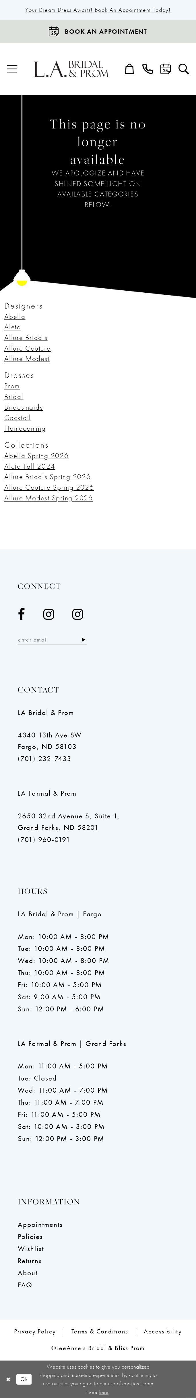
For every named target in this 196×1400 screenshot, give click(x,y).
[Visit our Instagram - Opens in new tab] (49, 615)
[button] (12, 69)
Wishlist (31, 1250)
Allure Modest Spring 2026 (48, 498)
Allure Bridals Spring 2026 (47, 477)
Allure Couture (27, 348)
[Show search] (184, 69)
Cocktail (17, 418)
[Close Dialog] (9, 1381)
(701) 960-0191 (44, 841)
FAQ (25, 1286)
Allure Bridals (26, 338)
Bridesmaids (23, 408)
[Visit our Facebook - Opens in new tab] (22, 615)
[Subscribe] (90, 641)
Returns (30, 1262)
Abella (15, 317)
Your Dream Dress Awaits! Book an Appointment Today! (98, 10)
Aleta (12, 327)
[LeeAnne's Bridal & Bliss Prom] (71, 69)
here (103, 1393)
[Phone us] (148, 69)
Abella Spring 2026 (36, 456)
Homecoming (25, 429)
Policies (30, 1238)
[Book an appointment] (98, 32)
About (28, 1274)
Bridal (14, 397)
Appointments (40, 1226)
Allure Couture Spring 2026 (49, 488)
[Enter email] (56, 641)
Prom (12, 386)
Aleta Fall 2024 (29, 467)
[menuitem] (12, 69)
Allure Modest (27, 359)
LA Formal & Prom (47, 795)
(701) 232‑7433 (44, 760)
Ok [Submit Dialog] (26, 1381)
